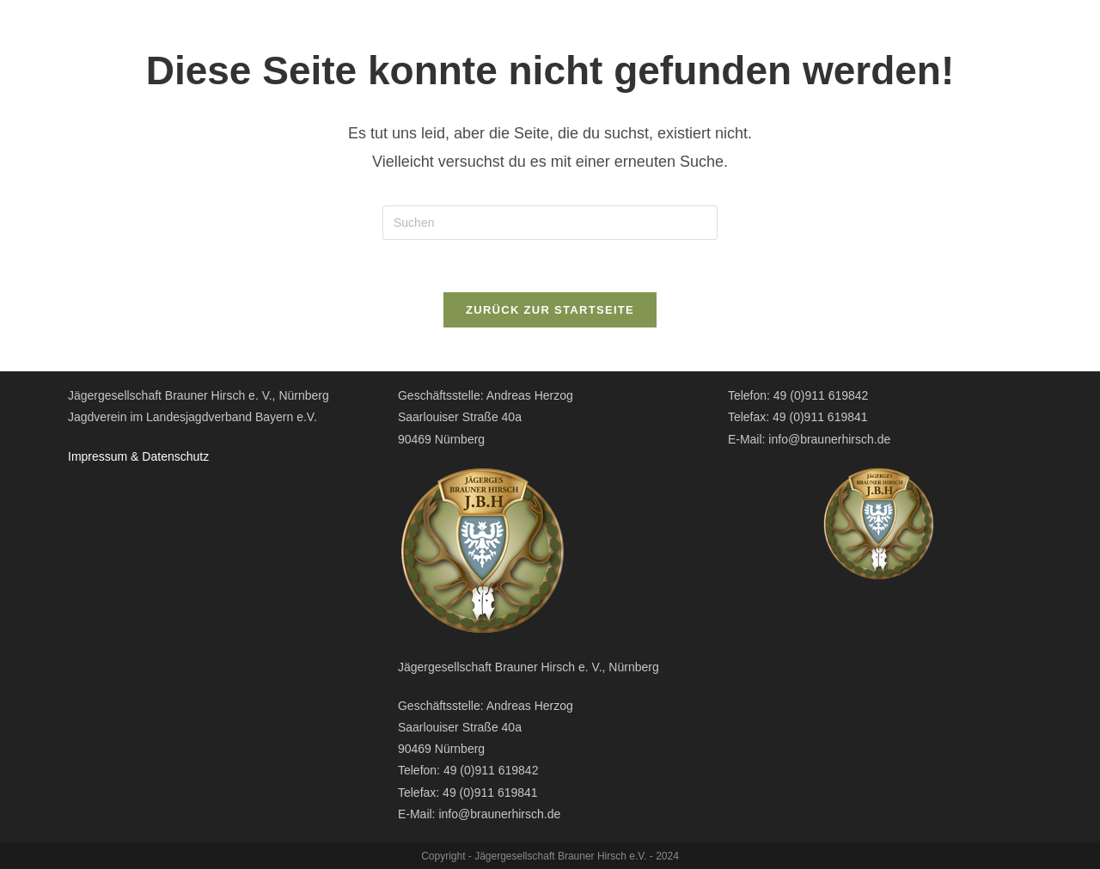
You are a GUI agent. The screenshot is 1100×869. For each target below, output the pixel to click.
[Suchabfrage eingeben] (550, 222)
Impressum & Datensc (127, 456)
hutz (197, 456)
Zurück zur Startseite (550, 309)
